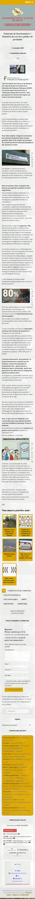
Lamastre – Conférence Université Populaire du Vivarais (16, 802)
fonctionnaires (11, 599)
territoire (22, 604)
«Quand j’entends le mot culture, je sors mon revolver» (16, 755)
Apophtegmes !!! (18, 764)
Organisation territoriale (18, 53)
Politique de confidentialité (20, 895)
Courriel (8, 670)
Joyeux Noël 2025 (16, 743)
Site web (8, 675)
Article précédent (17, 611)
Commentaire (9, 650)
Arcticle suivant (17, 613)
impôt (24, 599)
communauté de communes (19, 591)
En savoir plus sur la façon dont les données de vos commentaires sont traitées (16, 702)
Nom (6, 664)
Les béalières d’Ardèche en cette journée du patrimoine (15, 770)
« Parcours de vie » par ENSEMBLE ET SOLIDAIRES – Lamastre (16, 748)
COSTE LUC (8, 799)
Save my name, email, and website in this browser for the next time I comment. (17, 683)
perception (9, 604)
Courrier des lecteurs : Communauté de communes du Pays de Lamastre (17, 786)
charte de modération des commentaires (17, 636)
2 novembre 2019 (18, 48)
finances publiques (12, 595)
